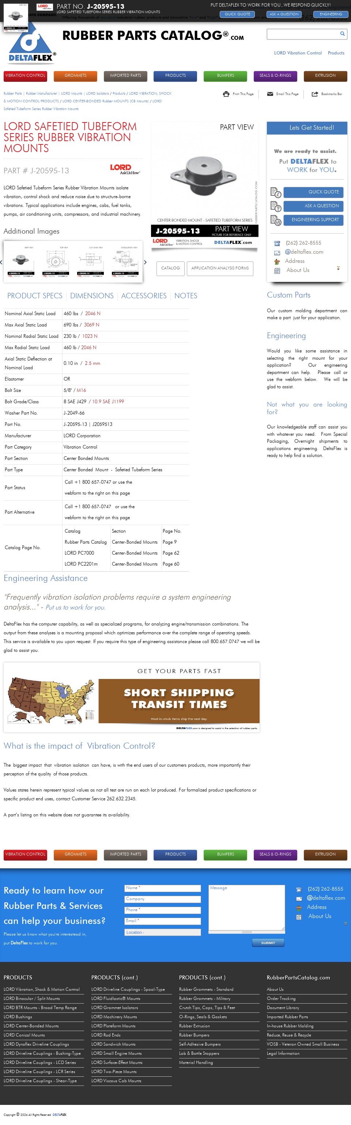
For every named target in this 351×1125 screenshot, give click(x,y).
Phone (133, 910)
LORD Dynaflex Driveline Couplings (36, 1044)
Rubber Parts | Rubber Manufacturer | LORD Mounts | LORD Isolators (56, 93)
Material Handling (196, 1063)
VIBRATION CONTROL (25, 76)
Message (218, 888)
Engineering (331, 14)
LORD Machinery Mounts (114, 1017)
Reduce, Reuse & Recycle (289, 1035)
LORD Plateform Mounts (113, 1026)
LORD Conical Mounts (24, 1035)
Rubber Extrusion (194, 1026)
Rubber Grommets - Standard (206, 990)
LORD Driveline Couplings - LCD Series (40, 1063)
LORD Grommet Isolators (114, 1008)
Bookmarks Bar (331, 94)
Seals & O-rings (275, 76)
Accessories (144, 296)
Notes (185, 296)
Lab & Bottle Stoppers (199, 1054)
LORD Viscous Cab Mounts (116, 1081)
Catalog (170, 269)
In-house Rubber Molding (290, 1026)
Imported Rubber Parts (287, 1017)
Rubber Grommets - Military (204, 999)
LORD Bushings (18, 1017)
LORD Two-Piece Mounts (114, 1072)
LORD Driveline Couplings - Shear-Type (40, 1081)
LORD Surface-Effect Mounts (117, 1063)
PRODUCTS (175, 76)
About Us (275, 990)
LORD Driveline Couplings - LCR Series (39, 1072)
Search (342, 33)
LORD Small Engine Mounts (116, 1054)
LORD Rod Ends (106, 1035)
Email (132, 921)
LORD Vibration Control (298, 53)
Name (133, 888)
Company (135, 899)
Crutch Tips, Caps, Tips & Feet (207, 1008)
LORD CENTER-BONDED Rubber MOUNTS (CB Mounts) (106, 101)
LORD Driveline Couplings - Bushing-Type (42, 1054)
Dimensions (92, 296)
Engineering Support (315, 220)
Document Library (283, 1008)
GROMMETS (75, 76)
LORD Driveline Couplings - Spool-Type (128, 990)
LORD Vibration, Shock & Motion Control (42, 990)
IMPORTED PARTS (125, 76)
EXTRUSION (325, 76)
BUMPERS (225, 76)
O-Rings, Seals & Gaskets (203, 1017)
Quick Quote (324, 192)
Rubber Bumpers (194, 1035)
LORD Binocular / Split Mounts (32, 999)
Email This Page (287, 94)
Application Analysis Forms (220, 269)
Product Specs (35, 296)
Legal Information (283, 1054)
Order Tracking (281, 999)
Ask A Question (322, 206)
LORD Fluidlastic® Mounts (115, 999)
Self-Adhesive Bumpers (200, 1044)
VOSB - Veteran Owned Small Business (303, 1044)
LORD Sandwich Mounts (113, 1044)
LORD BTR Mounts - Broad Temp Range (40, 1008)
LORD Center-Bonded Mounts (31, 1026)
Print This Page (243, 94)
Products (336, 53)
